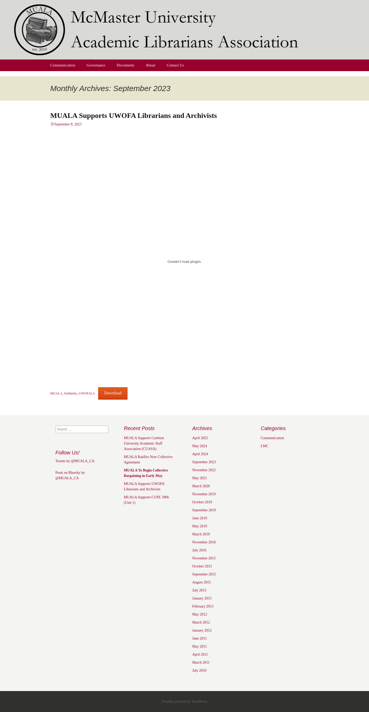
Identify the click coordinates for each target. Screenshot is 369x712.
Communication (62, 65)
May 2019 (199, 526)
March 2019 (201, 534)
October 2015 (202, 566)
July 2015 (199, 590)
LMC (265, 446)
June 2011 (199, 638)
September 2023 (204, 462)
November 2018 (204, 542)
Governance (96, 65)
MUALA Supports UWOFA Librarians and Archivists (133, 115)
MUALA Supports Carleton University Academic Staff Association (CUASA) (144, 443)
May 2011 (199, 646)
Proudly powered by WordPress (184, 701)
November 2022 (204, 470)
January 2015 (202, 598)
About (150, 65)
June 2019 (199, 518)
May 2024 (199, 446)
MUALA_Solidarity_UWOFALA (72, 393)
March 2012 (201, 622)
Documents (125, 65)
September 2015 (204, 574)
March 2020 (201, 486)
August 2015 (201, 582)
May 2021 (199, 478)
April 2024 (200, 454)
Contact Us (175, 65)
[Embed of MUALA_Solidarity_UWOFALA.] (184, 261)
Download (113, 393)
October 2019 (202, 502)
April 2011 (200, 654)
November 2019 (204, 494)
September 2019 (204, 510)
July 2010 (199, 670)
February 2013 (203, 606)
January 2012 (202, 630)
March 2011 (201, 662)
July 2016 (199, 550)
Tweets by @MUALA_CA (75, 461)
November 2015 (204, 558)
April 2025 (200, 438)
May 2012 (199, 614)
